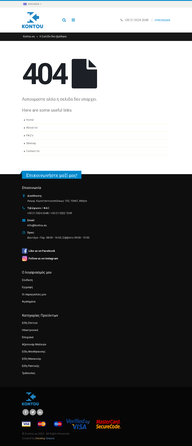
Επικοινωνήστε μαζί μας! (51, 175)
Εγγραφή (27, 287)
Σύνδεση (27, 280)
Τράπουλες (28, 373)
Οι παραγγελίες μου (34, 294)
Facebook (25, 412)
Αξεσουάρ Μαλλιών (34, 344)
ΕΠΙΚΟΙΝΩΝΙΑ (162, 20)
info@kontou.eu (37, 225)
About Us (32, 127)
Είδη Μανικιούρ (31, 358)
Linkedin (40, 412)
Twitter (33, 412)
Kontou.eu (29, 36)
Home (30, 119)
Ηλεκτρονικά (30, 330)
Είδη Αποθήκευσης (33, 351)
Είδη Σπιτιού (30, 322)
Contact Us (33, 151)
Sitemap (31, 143)
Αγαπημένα (29, 301)
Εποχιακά (27, 337)
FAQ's (29, 135)
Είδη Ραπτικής (30, 365)
